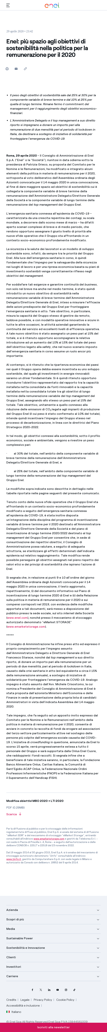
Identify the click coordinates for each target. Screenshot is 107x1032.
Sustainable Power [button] (19, 938)
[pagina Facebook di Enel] (32, 990)
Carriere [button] (12, 976)
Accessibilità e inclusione (23, 1005)
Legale (25, 1000)
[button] (8, 5)
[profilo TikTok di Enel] (74, 990)
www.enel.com (17, 617)
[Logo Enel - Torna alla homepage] (52, 5)
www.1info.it (13, 859)
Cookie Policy (65, 1000)
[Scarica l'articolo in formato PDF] (53, 814)
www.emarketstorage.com (26, 626)
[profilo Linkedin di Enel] (49, 990)
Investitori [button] (13, 966)
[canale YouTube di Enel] (58, 990)
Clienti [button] (11, 957)
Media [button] (10, 929)
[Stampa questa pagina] (7, 68)
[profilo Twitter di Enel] (41, 990)
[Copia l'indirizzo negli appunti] (25, 68)
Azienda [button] (12, 910)
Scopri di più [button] (15, 919)
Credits (11, 1000)
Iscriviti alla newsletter (53, 1027)
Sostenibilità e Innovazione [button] (25, 948)
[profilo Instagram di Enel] (66, 990)
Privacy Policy (43, 1000)
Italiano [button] (13, 1011)
